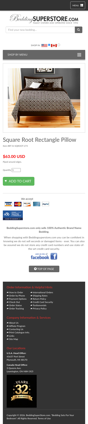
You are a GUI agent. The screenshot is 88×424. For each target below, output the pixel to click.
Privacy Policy (40, 308)
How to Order (16, 292)
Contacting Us (16, 329)
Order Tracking (16, 308)
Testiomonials (39, 305)
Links (11, 335)
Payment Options (17, 298)
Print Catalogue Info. (19, 332)
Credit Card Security (43, 302)
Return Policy (39, 298)
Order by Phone (17, 295)
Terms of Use (44, 418)
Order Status (15, 305)
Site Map (13, 339)
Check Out (14, 302)
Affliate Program (17, 326)
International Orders (43, 292)
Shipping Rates (40, 295)
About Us (13, 322)
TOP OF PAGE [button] (44, 268)
